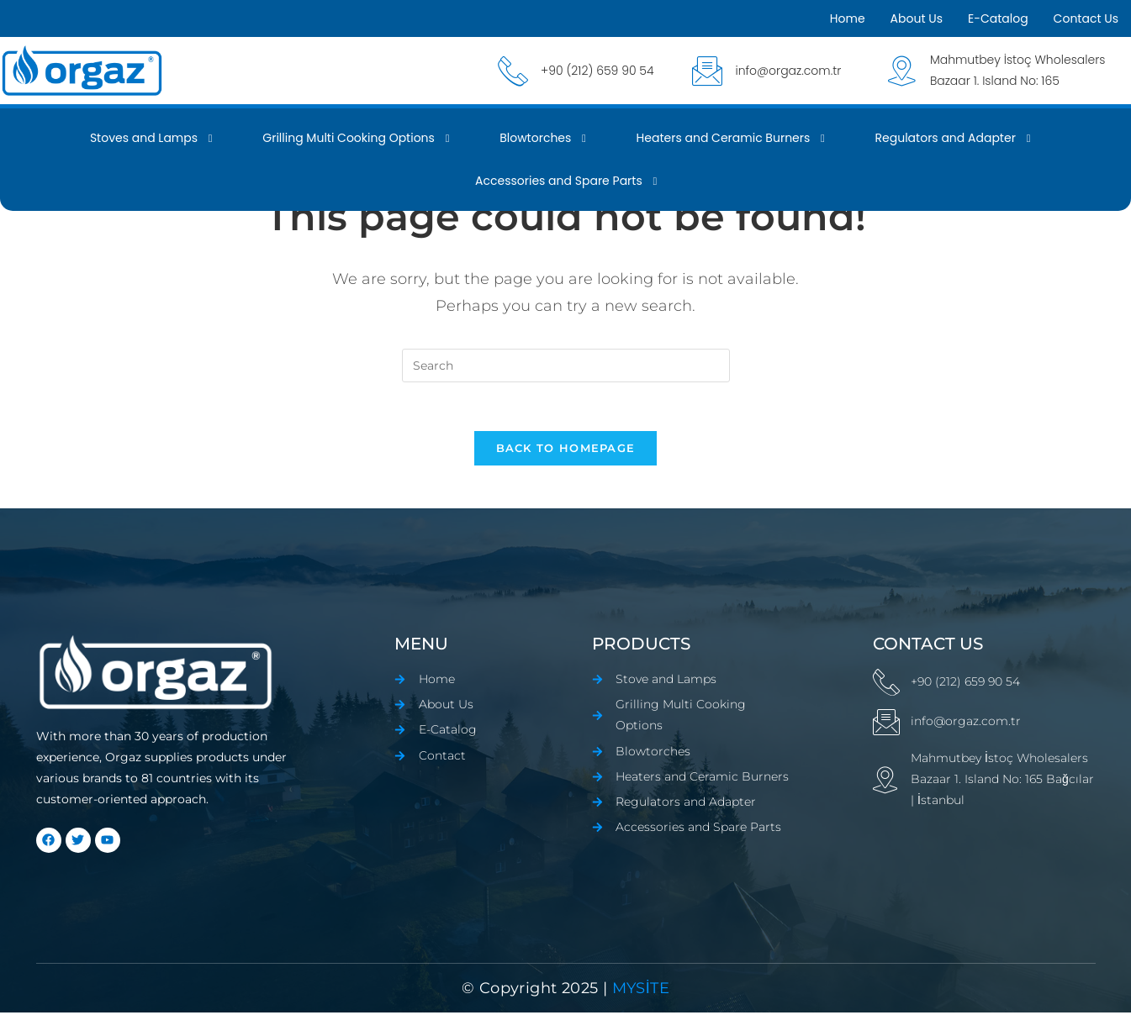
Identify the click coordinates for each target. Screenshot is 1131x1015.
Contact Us (1086, 18)
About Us (917, 18)
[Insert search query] (566, 365)
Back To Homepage (566, 450)
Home (847, 18)
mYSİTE (638, 990)
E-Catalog (998, 18)
